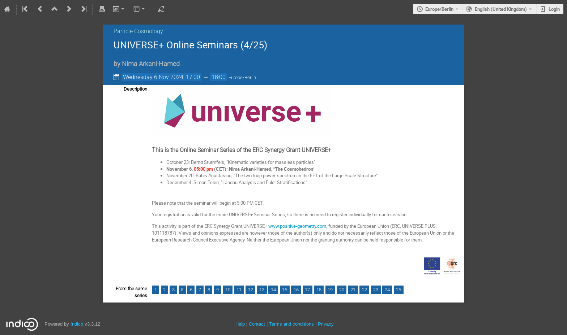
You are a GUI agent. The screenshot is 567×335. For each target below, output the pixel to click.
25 (398, 289)
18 (318, 289)
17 (307, 289)
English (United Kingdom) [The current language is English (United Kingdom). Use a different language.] (501, 9)
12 (250, 289)
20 (341, 289)
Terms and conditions (291, 324)
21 (352, 289)
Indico (77, 324)
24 (387, 289)
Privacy (326, 324)
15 (284, 289)
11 (239, 289)
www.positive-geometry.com (297, 226)
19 (330, 289)
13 (261, 289)
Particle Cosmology (138, 31)
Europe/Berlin (439, 9)
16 (296, 289)
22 (364, 289)
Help (240, 324)
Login (554, 9)
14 (273, 289)
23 (375, 289)
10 (227, 289)
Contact (257, 324)
